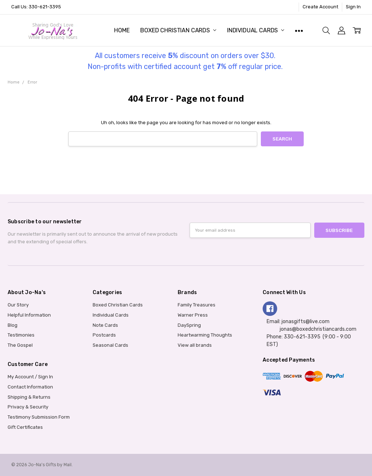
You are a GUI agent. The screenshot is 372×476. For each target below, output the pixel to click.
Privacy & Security (28, 407)
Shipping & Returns (29, 397)
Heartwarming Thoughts (205, 335)
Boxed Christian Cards (178, 30)
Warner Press (193, 315)
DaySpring (189, 325)
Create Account (320, 6)
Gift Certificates (25, 427)
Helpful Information (29, 315)
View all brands (195, 345)
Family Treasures (196, 305)
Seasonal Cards (110, 345)
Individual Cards (255, 30)
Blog (12, 325)
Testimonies (21, 335)
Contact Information (30, 387)
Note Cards (105, 325)
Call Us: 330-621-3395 (36, 6)
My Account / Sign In (30, 376)
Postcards (104, 335)
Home (121, 30)
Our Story (18, 305)
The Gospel (20, 345)
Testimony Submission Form (39, 417)
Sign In (353, 6)
